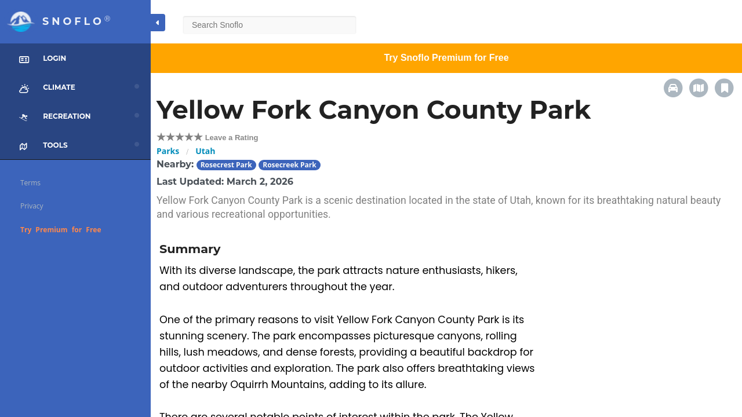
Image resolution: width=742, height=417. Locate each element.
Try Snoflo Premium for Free (446, 58)
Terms (30, 183)
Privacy (31, 206)
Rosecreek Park (289, 165)
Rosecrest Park (226, 165)
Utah (205, 150)
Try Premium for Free (60, 230)
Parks (168, 150)
